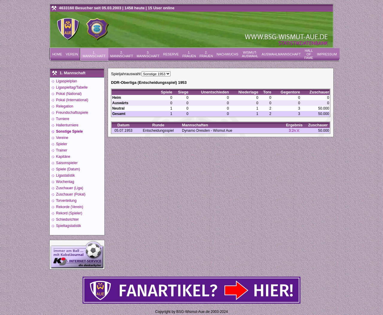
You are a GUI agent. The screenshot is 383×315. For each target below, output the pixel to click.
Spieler (61, 144)
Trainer (61, 150)
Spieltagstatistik (68, 226)
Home (57, 54)
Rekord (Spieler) (68, 213)
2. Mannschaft (121, 54)
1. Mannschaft (94, 54)
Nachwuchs (227, 54)
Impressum (327, 54)
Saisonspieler (66, 163)
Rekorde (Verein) (69, 207)
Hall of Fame (308, 54)
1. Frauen (189, 54)
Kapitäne (62, 157)
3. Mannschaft (148, 54)
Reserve (171, 54)
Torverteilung (66, 201)
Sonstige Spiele (69, 131)
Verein (72, 54)
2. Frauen (206, 54)
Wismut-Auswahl (250, 54)
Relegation (64, 106)
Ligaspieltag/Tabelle (71, 87)
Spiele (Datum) (67, 169)
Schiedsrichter (67, 219)
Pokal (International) (71, 100)
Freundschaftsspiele (71, 112)
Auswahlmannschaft (281, 54)
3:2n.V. (294, 130)
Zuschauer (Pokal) (70, 194)
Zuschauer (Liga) (69, 188)
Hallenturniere (66, 125)
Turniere (62, 119)
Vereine (61, 138)
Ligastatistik (65, 175)
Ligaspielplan (66, 81)
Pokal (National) (68, 94)
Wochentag (64, 182)
